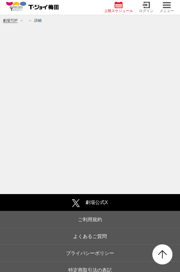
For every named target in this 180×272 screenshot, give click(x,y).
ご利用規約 (90, 219)
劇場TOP (10, 20)
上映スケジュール (118, 7)
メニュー (167, 7)
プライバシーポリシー (90, 253)
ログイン (146, 7)
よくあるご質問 (90, 236)
